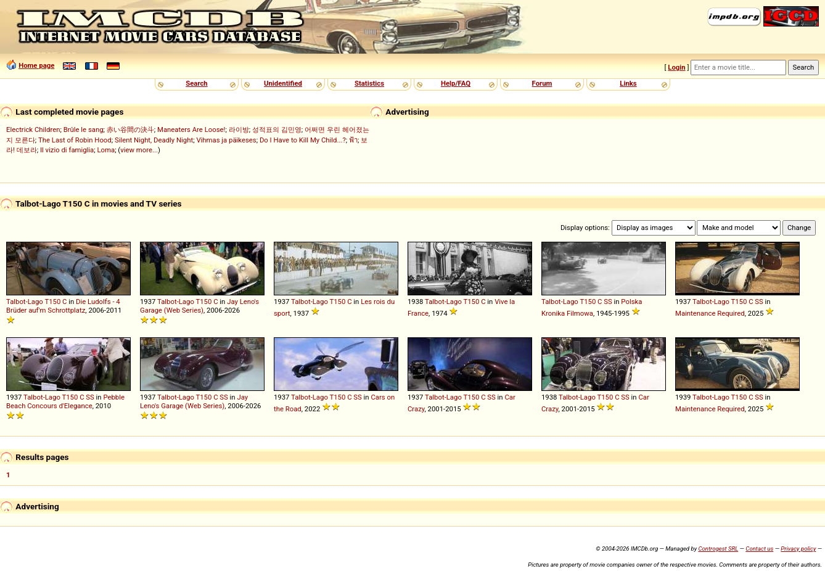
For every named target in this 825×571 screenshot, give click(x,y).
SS (608, 301)
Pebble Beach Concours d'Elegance (65, 401)
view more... (139, 150)
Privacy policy (798, 548)
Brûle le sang (84, 129)
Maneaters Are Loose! (191, 129)
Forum (542, 83)
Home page (36, 65)
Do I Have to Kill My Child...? (303, 140)
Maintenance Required (710, 313)
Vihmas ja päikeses (226, 140)
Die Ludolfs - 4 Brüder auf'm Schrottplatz (63, 305)
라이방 (239, 129)
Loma (106, 150)
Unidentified (283, 83)
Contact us (759, 548)
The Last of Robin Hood (75, 140)
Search (196, 83)
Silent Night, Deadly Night (154, 140)
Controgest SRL (718, 548)
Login (676, 67)
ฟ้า (353, 140)
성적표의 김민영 (277, 129)
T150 (52, 301)
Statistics (369, 83)
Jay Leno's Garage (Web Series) (199, 305)
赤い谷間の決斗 (130, 129)
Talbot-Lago (24, 301)
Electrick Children (33, 129)
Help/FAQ (455, 83)
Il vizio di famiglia (67, 150)
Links (628, 83)
